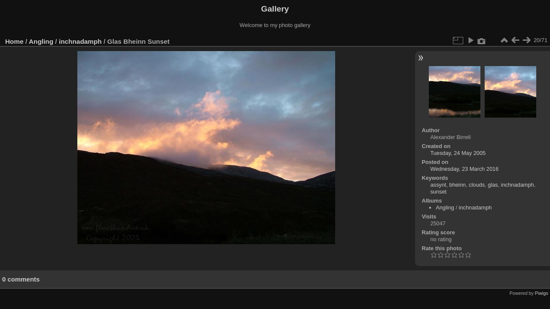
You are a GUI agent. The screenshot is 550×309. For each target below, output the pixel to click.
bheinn (457, 185)
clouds (477, 185)
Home (14, 41)
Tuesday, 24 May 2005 (458, 153)
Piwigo (541, 293)
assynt (438, 185)
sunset (438, 191)
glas (493, 185)
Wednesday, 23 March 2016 (464, 169)
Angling (41, 41)
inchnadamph (80, 41)
